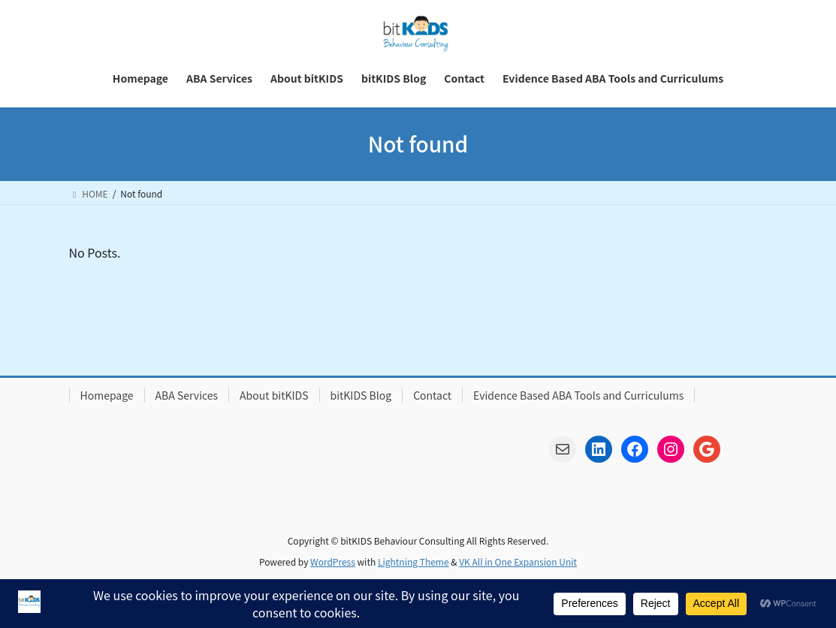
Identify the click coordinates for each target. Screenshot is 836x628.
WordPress (332, 561)
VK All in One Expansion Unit (518, 561)
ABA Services (186, 395)
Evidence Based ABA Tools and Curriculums (578, 395)
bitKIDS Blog (361, 395)
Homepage (107, 395)
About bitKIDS (274, 395)
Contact (432, 395)
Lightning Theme (413, 561)
